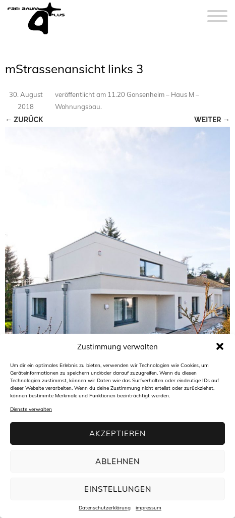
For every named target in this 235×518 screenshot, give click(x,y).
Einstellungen (117, 489)
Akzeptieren (117, 433)
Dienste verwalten (31, 409)
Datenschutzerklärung (105, 507)
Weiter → (212, 120)
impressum (148, 507)
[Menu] (217, 10)
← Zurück (24, 120)
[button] (220, 346)
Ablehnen (117, 461)
